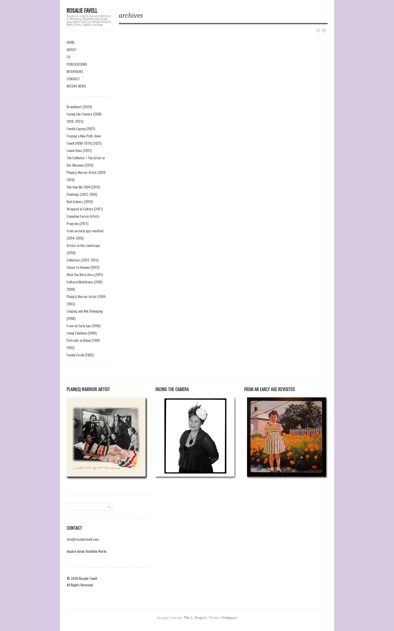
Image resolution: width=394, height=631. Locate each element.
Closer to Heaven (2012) (83, 267)
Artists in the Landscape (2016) (83, 248)
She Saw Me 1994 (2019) (83, 187)
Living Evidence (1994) (82, 333)
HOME (71, 42)
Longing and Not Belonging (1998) (85, 314)
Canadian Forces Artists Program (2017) (83, 219)
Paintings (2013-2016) (82, 194)
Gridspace (229, 618)
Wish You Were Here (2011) (85, 274)
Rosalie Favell (82, 10)
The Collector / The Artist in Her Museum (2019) (86, 161)
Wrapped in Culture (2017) (85, 208)
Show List (324, 30)
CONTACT (73, 78)
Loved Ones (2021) (79, 150)
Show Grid (318, 30)
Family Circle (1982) (80, 354)
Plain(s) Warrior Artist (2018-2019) (87, 175)
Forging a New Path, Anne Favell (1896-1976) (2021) (84, 139)
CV (68, 56)
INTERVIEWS (75, 71)
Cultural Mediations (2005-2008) (85, 285)
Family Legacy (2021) (81, 128)
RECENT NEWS (76, 86)
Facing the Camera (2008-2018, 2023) (85, 117)
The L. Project (195, 618)
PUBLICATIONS (77, 64)
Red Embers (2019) (80, 201)
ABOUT (72, 49)
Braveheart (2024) (79, 106)
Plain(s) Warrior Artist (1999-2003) (87, 300)
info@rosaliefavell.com (83, 539)
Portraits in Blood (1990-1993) (84, 343)
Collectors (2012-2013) (82, 260)
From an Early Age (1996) (84, 325)
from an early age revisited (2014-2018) (85, 234)
